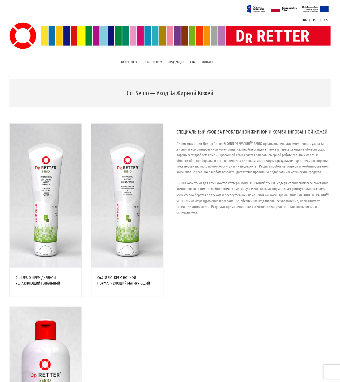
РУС (326, 20)
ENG (304, 20)
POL (315, 20)
